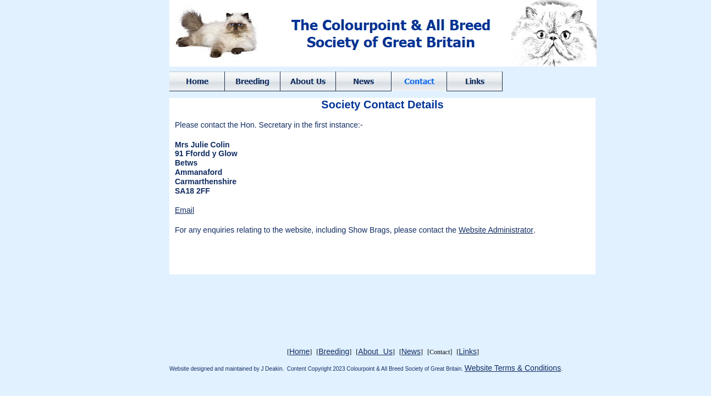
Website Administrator (496, 230)
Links (468, 351)
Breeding (333, 351)
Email (184, 210)
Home (299, 351)
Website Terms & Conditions (513, 368)
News (411, 351)
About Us (375, 351)
